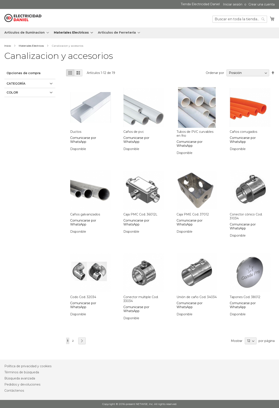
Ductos (75, 132)
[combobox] (240, 19)
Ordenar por (215, 73)
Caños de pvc (133, 132)
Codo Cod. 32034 (83, 297)
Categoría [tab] (16, 83)
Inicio (8, 45)
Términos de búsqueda (21, 372)
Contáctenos (14, 391)
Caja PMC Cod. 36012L (140, 214)
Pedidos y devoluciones (22, 384)
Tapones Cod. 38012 (245, 297)
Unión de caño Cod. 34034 (197, 297)
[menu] (139, 32)
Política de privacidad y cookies (27, 366)
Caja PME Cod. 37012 (193, 214)
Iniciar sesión (232, 4)
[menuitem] (25, 32)
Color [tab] (12, 92)
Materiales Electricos (31, 45)
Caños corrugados (243, 132)
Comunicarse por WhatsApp (83, 140)
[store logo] (22, 18)
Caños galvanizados (85, 214)
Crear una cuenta (261, 4)
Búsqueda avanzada (19, 378)
